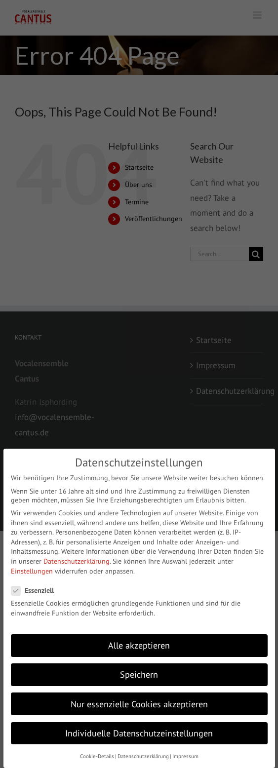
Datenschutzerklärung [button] (143, 756)
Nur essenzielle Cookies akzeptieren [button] (139, 704)
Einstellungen (32, 571)
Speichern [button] (139, 674)
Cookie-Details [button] (97, 756)
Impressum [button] (185, 756)
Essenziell (36, 590)
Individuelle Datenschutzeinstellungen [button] (139, 733)
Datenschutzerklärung (76, 561)
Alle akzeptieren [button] (139, 645)
